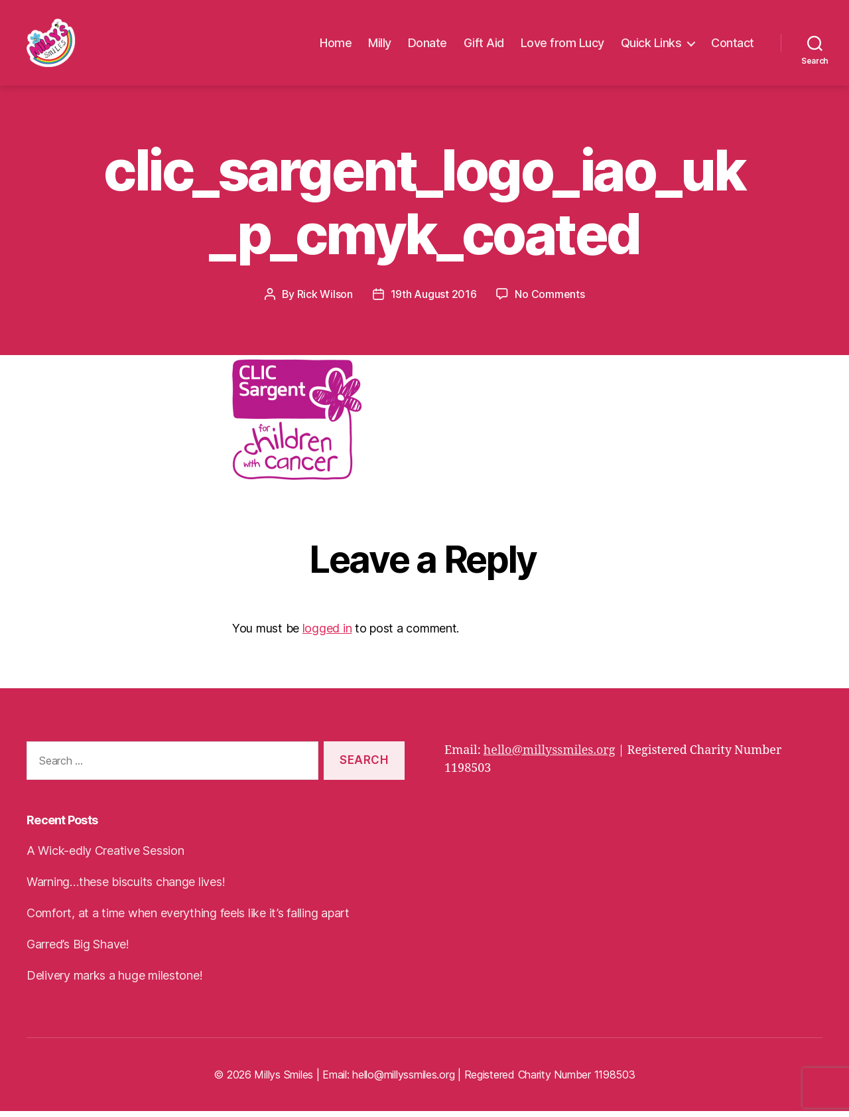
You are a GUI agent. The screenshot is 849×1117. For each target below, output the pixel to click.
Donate (427, 46)
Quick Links (651, 46)
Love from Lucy (562, 46)
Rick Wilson (325, 300)
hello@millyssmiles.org (550, 756)
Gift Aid (484, 46)
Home (336, 46)
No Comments (549, 300)
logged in (327, 635)
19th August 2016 (434, 300)
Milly (379, 46)
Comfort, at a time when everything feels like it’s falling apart (188, 919)
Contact (732, 46)
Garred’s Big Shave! (78, 950)
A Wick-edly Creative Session (105, 856)
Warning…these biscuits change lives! (126, 888)
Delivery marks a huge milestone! (114, 981)
